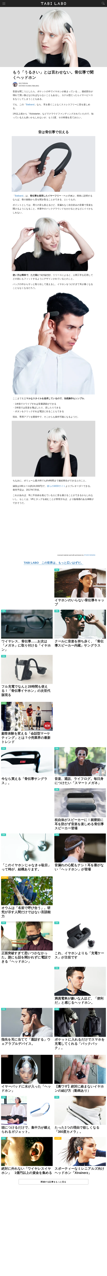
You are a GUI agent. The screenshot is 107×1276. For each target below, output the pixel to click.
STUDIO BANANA (89, 555)
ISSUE (4, 703)
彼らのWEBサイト (56, 486)
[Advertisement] (53, 1233)
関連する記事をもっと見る (53, 1182)
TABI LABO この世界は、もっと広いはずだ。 (53, 562)
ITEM (56, 570)
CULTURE (4, 1056)
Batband (30, 104)
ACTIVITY (4, 877)
